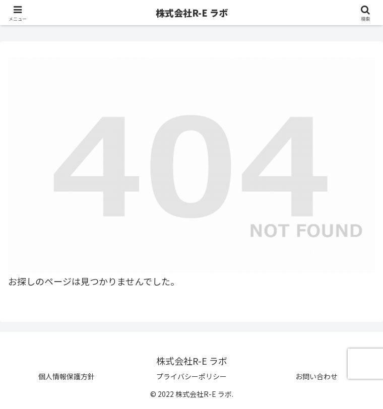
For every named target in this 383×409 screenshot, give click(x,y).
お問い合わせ (316, 376)
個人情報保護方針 (66, 376)
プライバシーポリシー (191, 376)
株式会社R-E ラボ (192, 12)
